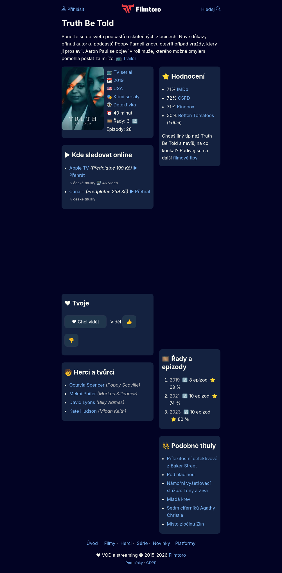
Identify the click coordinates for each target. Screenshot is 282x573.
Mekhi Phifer (82, 393)
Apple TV (79, 168)
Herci (126, 543)
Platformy (185, 543)
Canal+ (77, 191)
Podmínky (134, 562)
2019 (119, 80)
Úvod (93, 543)
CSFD (184, 98)
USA (118, 88)
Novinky (161, 543)
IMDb (182, 89)
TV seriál (123, 72)
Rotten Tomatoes (196, 115)
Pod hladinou (181, 474)
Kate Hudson (83, 411)
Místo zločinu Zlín (185, 524)
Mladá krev (178, 499)
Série (142, 543)
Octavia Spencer (87, 385)
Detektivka (125, 105)
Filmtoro (177, 555)
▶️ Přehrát (140, 191)
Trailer (129, 58)
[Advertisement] (105, 251)
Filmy (109, 543)
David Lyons (82, 402)
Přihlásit (73, 9)
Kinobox (185, 106)
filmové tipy (185, 158)
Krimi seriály (127, 96)
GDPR (151, 562)
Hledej (210, 9)
